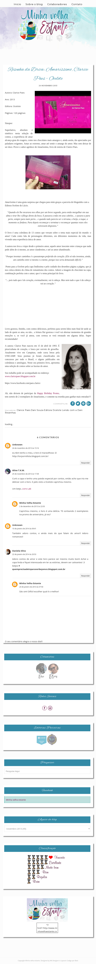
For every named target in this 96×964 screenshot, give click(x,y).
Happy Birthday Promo (48, 393)
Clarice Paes (23, 410)
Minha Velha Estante (30, 502)
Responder (85, 463)
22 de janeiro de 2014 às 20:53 (24, 554)
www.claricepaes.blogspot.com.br (20, 376)
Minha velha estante (16, 799)
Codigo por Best (72, 960)
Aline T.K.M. (18, 470)
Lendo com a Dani (72, 410)
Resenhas (10, 412)
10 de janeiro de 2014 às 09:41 (24, 528)
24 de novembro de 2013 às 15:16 (25, 448)
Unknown (17, 444)
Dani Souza (37, 410)
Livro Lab (26, 488)
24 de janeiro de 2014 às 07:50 (31, 587)
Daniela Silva (19, 550)
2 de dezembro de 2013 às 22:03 (32, 506)
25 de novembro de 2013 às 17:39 (25, 474)
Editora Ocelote (53, 410)
